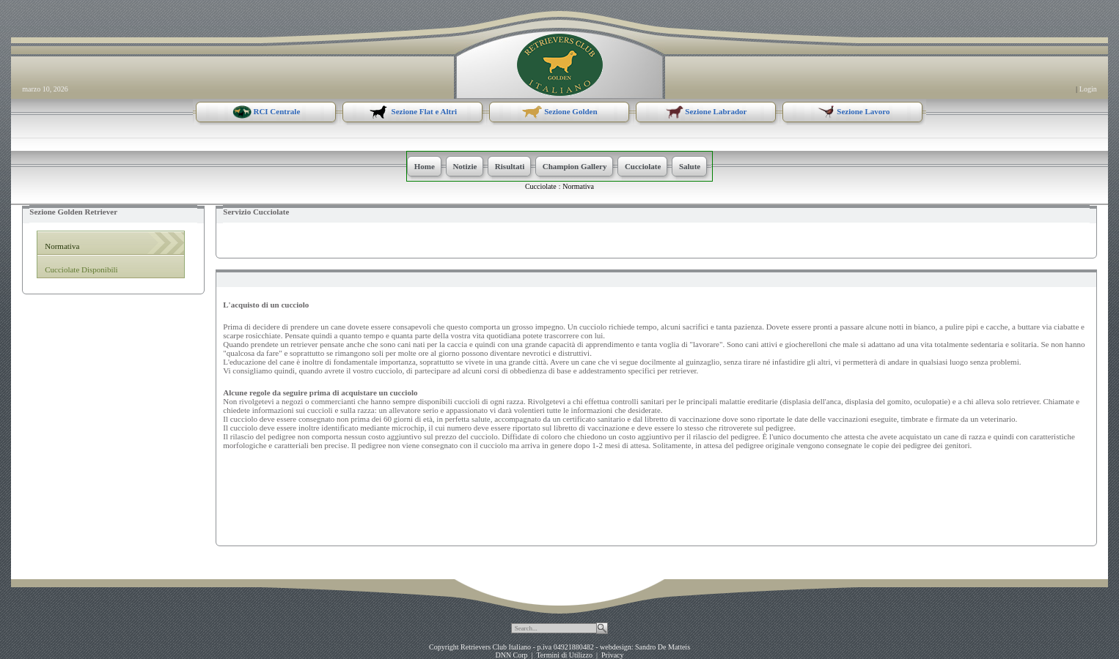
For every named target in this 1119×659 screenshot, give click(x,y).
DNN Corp (511, 655)
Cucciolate (541, 186)
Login (1088, 89)
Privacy (612, 655)
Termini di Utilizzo (564, 655)
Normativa (578, 186)
